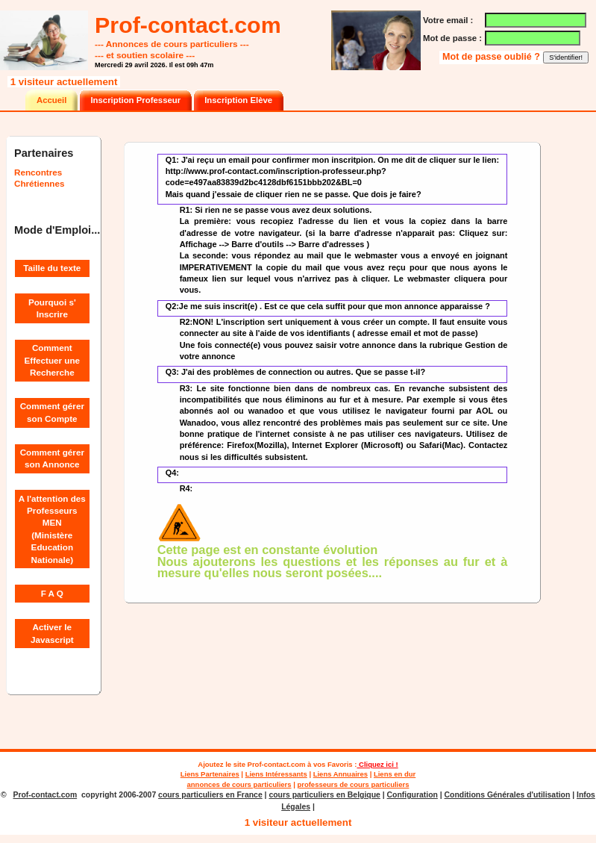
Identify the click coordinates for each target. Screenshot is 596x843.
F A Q (52, 593)
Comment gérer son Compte (52, 412)
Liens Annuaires (340, 774)
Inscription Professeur (135, 100)
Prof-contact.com (277, 764)
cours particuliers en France (210, 795)
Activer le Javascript (52, 633)
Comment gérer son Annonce (52, 458)
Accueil (51, 100)
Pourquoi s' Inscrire (52, 308)
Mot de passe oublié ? (492, 57)
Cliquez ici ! (377, 764)
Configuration (412, 795)
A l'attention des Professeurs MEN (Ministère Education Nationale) (52, 529)
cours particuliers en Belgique (324, 795)
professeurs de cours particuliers (353, 784)
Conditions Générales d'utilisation (508, 795)
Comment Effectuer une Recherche (53, 360)
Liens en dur (394, 774)
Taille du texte (52, 268)
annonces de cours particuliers (239, 784)
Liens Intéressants (276, 774)
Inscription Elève (238, 100)
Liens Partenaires (210, 774)
